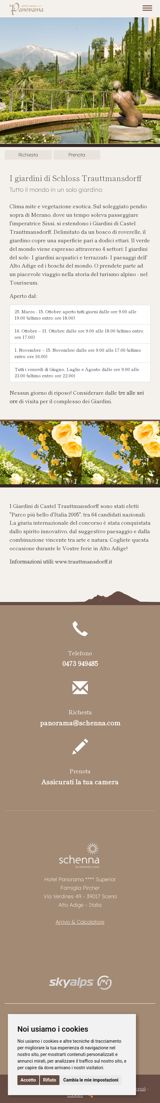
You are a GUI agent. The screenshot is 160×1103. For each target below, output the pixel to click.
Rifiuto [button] (49, 1079)
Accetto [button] (28, 1079)
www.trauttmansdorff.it (83, 561)
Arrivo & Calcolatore (80, 921)
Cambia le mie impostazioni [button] (90, 1079)
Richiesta (28, 155)
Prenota (76, 155)
